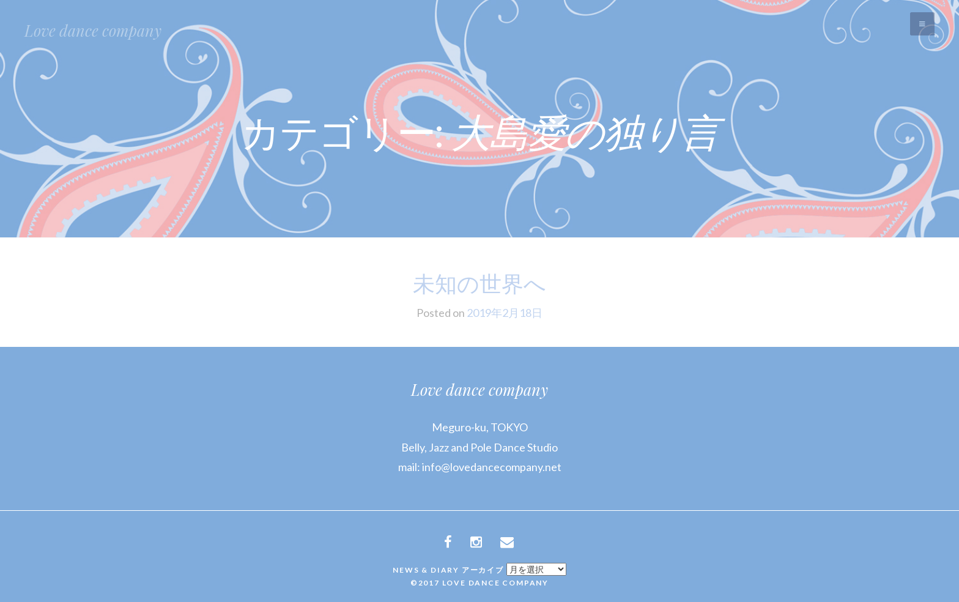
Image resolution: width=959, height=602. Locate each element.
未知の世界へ (479, 282)
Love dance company (92, 30)
